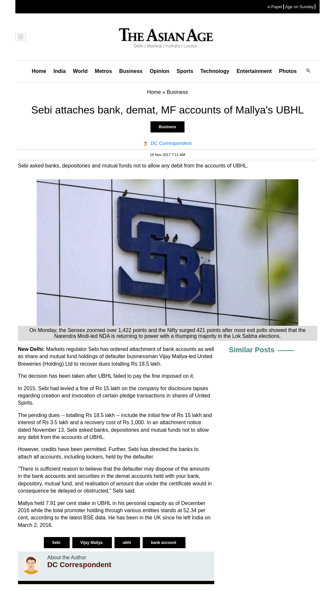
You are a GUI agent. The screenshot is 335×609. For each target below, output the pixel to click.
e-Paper (275, 6)
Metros (103, 71)
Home (39, 71)
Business (130, 71)
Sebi (57, 542)
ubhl (127, 542)
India (59, 71)
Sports (185, 71)
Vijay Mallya (92, 542)
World (80, 71)
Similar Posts (251, 350)
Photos (288, 71)
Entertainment (254, 71)
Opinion (159, 71)
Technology (215, 71)
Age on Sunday (299, 6)
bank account (164, 542)
